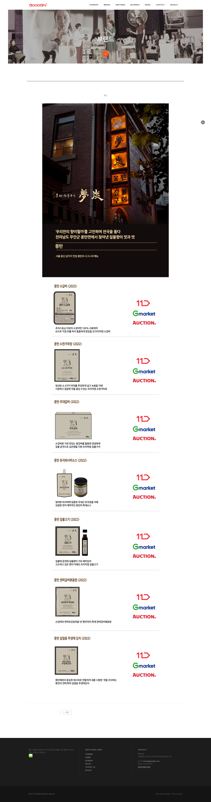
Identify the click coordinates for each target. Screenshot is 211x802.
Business (135, 5)
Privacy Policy (177, 794)
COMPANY (93, 5)
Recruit (174, 5)
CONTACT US (90, 767)
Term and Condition (162, 794)
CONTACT (160, 5)
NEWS (147, 5)
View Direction (144, 767)
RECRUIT (88, 770)
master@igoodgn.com (151, 761)
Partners (120, 5)
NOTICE (88, 764)
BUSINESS (89, 761)
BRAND (107, 5)
